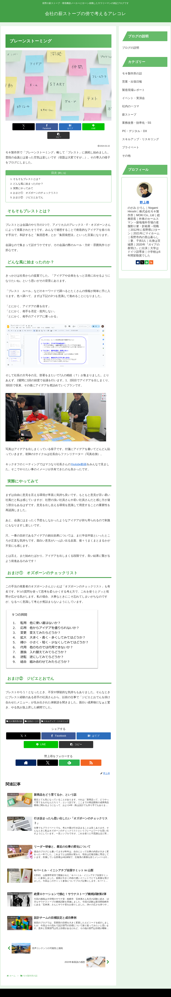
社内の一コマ (32, 713)
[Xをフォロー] (55, 754)
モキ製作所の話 (14, 713)
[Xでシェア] (22, 126)
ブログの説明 (130, 47)
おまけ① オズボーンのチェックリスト (36, 184)
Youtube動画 (78, 455)
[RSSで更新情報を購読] (69, 754)
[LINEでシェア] (76, 126)
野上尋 (144, 202)
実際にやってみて (23, 179)
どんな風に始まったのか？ (28, 175)
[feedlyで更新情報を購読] (62, 754)
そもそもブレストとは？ (27, 170)
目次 (54, 164)
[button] (94, 126)
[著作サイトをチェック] (47, 754)
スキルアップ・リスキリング (54, 713)
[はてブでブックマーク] (58, 126)
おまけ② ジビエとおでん (28, 188)
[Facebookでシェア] (40, 126)
